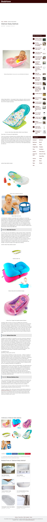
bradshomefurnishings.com (6, 390)
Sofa (33, 165)
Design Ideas (35, 146)
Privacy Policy (20, 517)
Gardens (34, 151)
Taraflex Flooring (38, 93)
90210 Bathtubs (20, 475)
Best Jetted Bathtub (5, 475)
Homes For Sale (42, 153)
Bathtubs (3, 476)
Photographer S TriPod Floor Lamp (38, 132)
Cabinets (34, 144)
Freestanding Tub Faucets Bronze (23, 506)
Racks (40, 160)
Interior (34, 158)
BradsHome (6, 1)
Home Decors (42, 151)
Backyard (34, 140)
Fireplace (41, 146)
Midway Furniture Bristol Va (38, 123)
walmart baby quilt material (25, 456)
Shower (40, 163)
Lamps (40, 158)
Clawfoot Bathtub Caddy (6, 491)
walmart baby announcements (8, 456)
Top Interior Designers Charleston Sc (38, 63)
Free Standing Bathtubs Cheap (23, 491)
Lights (34, 160)
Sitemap (16, 517)
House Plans (41, 156)
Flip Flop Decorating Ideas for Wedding (38, 44)
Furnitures (41, 149)
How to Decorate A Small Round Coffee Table (38, 58)
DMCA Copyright (26, 517)
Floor (34, 149)
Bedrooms (35, 142)
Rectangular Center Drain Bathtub (8, 506)
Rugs (34, 163)
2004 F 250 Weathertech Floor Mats (37, 79)
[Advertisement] (23, 12)
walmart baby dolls (16, 456)
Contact (30, 517)
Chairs (40, 144)
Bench (40, 142)
